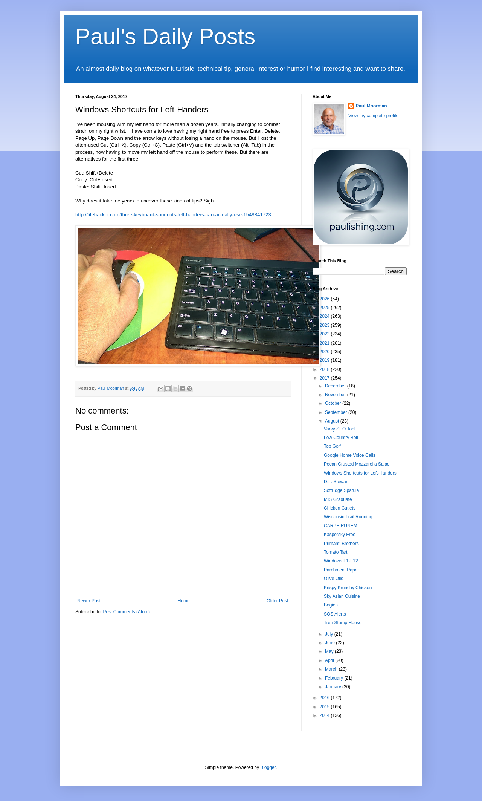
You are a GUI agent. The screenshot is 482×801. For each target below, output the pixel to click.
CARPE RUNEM (340, 525)
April (330, 660)
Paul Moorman (371, 106)
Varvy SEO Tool (339, 429)
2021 (325, 343)
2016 (325, 697)
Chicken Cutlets (339, 508)
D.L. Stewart (336, 481)
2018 (325, 369)
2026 (325, 299)
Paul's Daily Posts (165, 36)
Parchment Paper (341, 570)
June (330, 642)
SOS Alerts (335, 614)
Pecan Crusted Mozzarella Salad (357, 464)
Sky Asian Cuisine (342, 596)
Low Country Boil (341, 437)
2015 (325, 706)
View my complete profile (373, 115)
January (333, 686)
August (332, 421)
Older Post (277, 600)
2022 (325, 334)
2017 (325, 378)
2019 (325, 360)
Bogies (331, 605)
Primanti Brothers (341, 543)
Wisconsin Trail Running (348, 516)
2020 (325, 351)
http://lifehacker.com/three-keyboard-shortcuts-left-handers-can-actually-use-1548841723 (173, 214)
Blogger (268, 767)
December (336, 386)
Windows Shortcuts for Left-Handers (360, 473)
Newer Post (89, 600)
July (329, 634)
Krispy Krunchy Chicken (348, 587)
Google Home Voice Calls (349, 455)
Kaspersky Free (339, 534)
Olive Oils (333, 578)
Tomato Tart (335, 552)
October (333, 403)
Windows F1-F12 (341, 561)
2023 (325, 325)
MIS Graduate (338, 499)
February (334, 678)
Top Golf (332, 446)
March (332, 669)
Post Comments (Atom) (126, 611)
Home (184, 600)
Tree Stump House (343, 622)
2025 (325, 307)
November (336, 394)
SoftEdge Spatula (341, 490)
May (330, 651)
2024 (325, 316)
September (336, 412)
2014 (325, 715)
